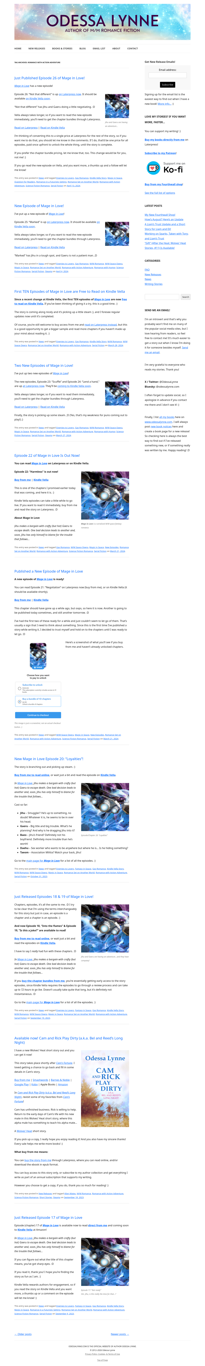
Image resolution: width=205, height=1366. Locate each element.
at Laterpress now (33, 386)
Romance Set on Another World (83, 181)
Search (185, 296)
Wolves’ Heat (24, 1131)
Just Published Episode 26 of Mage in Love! (49, 77)
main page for (43, 860)
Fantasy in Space (83, 868)
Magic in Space (115, 177)
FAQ (147, 269)
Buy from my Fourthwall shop (163, 184)
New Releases (37, 48)
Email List (99, 48)
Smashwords (40, 1080)
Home (17, 48)
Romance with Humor (104, 267)
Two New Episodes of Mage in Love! (43, 365)
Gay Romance (82, 177)
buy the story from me (38, 1160)
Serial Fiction (57, 185)
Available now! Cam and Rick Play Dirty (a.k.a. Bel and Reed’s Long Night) (68, 1040)
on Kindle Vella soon (38, 98)
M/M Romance (97, 263)
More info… (165, 104)
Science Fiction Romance (38, 185)
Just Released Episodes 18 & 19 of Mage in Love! (53, 896)
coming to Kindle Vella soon (74, 386)
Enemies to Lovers (65, 177)
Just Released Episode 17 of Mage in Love (48, 1217)
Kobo (34, 1084)
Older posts (23, 1334)
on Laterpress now (70, 94)
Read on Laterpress (26, 127)
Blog (82, 48)
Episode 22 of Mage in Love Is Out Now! (47, 455)
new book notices (161, 426)
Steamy (48, 271)
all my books (166, 417)
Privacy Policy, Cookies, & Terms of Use (102, 1354)
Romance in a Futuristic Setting (51, 181)
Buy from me (22, 480)
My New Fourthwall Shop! (160, 215)
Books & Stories (62, 48)
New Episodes (112, 547)
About (116, 48)
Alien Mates (70, 1193)
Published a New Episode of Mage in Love (48, 571)
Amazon (63, 1084)
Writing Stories (154, 284)
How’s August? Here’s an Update (164, 219)
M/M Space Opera (113, 263)
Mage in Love (21, 86)
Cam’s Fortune (64, 1063)
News (41, 177)
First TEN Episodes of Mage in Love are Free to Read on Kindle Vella (69, 291)
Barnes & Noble (60, 1080)
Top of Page (102, 1360)
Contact (132, 48)
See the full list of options (160, 193)
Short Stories (46, 1197)
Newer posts (120, 1334)
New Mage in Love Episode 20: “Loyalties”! (48, 758)
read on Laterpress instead (101, 324)
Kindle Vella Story (98, 177)
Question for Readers (24, 181)
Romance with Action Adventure (77, 267)
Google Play (21, 1084)
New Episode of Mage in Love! (39, 205)
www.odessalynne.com (158, 422)
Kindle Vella (40, 480)
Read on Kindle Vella (52, 127)
